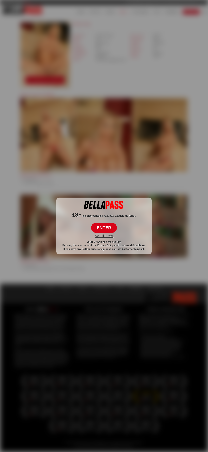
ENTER (104, 227)
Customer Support (133, 249)
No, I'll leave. (104, 235)
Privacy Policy (105, 245)
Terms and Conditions (132, 245)
